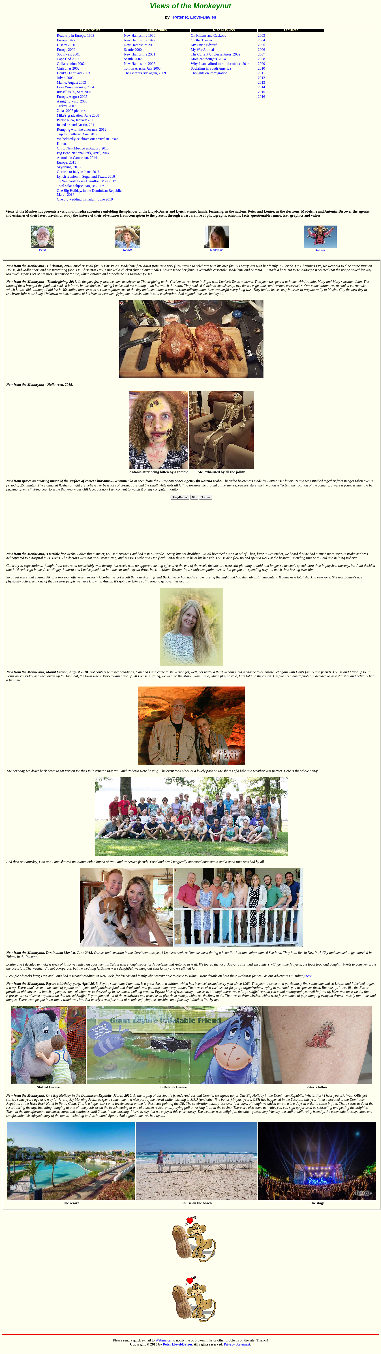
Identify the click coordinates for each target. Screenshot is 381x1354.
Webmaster (164, 1340)
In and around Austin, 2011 (76, 125)
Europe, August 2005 (72, 96)
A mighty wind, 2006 (72, 101)
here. (309, 976)
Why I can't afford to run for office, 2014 (220, 64)
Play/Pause (179, 497)
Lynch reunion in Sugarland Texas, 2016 (86, 176)
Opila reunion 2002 (71, 64)
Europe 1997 (66, 40)
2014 (261, 87)
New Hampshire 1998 (139, 35)
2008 (261, 59)
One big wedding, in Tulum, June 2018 (85, 199)
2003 (261, 35)
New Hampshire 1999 (139, 40)
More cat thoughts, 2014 (208, 59)
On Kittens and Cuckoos (208, 35)
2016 (261, 96)
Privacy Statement (237, 1344)
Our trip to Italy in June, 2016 (78, 172)
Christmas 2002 (68, 68)
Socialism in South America (211, 68)
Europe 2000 (66, 49)
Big (194, 497)
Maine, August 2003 (71, 82)
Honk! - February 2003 (73, 73)
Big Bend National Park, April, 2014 (83, 153)
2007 (261, 54)
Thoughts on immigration (209, 73)
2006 (261, 49)
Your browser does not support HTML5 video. (191, 526)
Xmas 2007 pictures (71, 111)
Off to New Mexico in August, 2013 (83, 148)
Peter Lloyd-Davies (177, 1344)
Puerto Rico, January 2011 (76, 120)
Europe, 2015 (66, 162)
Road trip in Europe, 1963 (75, 35)
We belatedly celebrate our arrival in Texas (87, 139)
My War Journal (202, 49)
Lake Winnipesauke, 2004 (75, 87)
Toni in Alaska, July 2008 (142, 68)
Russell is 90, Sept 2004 (74, 92)
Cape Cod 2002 (68, 59)
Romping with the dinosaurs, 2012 (81, 129)
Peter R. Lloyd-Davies (194, 17)
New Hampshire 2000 (139, 45)
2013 (261, 82)
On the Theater (201, 40)
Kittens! (62, 143)
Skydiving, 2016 (69, 167)
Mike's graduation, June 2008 (78, 115)
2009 (261, 64)
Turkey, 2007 (66, 106)
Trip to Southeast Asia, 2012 (77, 134)
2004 (261, 40)
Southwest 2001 (68, 54)
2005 (261, 45)
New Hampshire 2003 (139, 64)
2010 (261, 68)
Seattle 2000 (133, 49)
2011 (261, 73)
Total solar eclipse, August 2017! (80, 186)
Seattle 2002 (133, 59)
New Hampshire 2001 (139, 54)
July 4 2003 (65, 78)
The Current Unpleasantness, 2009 (215, 54)
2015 (261, 92)
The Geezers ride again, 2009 (145, 73)
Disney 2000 (66, 45)
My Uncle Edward (204, 45)
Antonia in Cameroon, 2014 (77, 158)
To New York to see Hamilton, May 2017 (86, 181)
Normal (205, 497)
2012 (261, 78)
